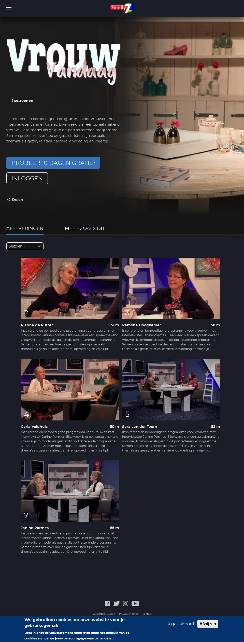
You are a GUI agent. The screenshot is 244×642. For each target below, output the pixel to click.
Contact (147, 614)
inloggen (27, 178)
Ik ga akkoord (180, 626)
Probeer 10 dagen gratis (52, 163)
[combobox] (25, 246)
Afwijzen (207, 626)
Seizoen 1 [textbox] (17, 246)
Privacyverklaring (128, 614)
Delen (17, 200)
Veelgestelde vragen (104, 614)
